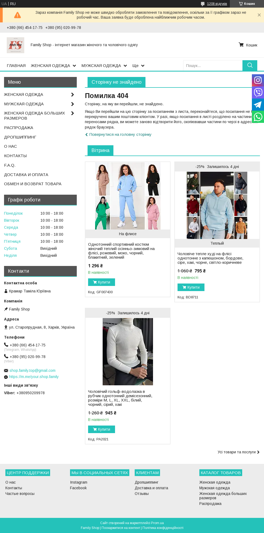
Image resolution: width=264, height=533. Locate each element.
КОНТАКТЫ (15, 155)
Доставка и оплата (151, 488)
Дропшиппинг (146, 482)
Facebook (78, 488)
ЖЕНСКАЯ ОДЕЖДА (50, 65)
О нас (10, 482)
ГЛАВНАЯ (16, 65)
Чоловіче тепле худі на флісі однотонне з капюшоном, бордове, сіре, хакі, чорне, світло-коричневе (210, 258)
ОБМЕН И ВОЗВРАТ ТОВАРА (32, 183)
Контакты (13, 488)
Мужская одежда (214, 488)
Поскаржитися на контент (121, 528)
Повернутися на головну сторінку (120, 134)
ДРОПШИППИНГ (20, 137)
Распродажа (210, 503)
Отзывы (142, 493)
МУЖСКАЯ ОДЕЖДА (101, 65)
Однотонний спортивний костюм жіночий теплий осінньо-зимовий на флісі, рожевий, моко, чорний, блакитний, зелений (121, 250)
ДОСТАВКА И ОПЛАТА (26, 174)
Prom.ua (157, 523)
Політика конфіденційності (163, 528)
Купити (104, 282)
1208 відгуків (217, 4)
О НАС (10, 146)
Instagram (78, 482)
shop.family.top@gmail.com (32, 370)
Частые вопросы (19, 493)
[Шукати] (249, 65)
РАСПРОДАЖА (18, 127)
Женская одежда (214, 482)
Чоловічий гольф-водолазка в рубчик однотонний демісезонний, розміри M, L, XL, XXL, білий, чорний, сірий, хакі (120, 398)
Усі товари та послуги (237, 452)
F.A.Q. (9, 165)
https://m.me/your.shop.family (34, 377)
